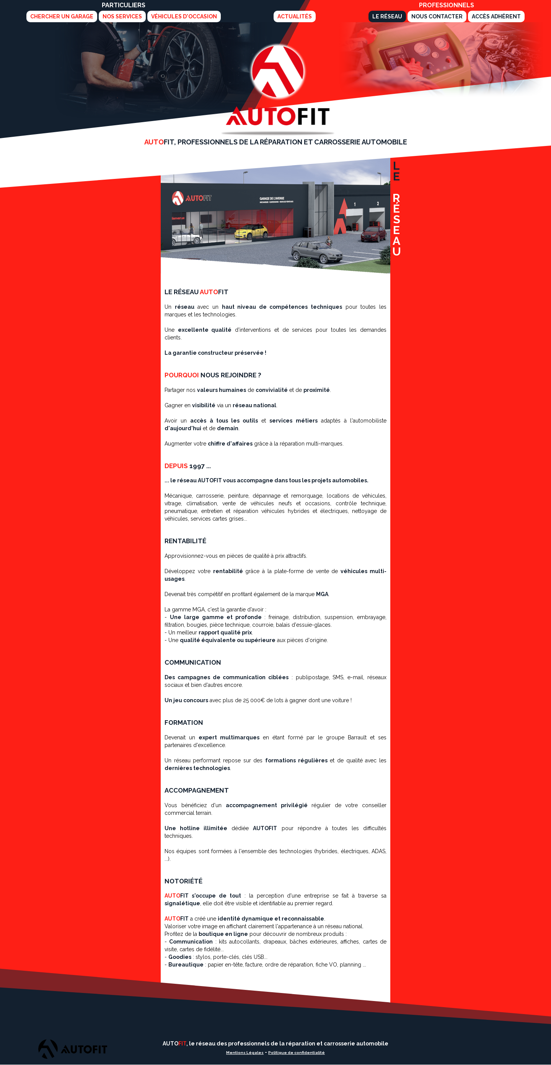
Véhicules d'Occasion (184, 16)
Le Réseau (387, 16)
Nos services (122, 16)
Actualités (294, 16)
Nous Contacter (437, 16)
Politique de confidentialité (296, 1052)
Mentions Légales (245, 1052)
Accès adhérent (496, 16)
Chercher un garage (61, 16)
